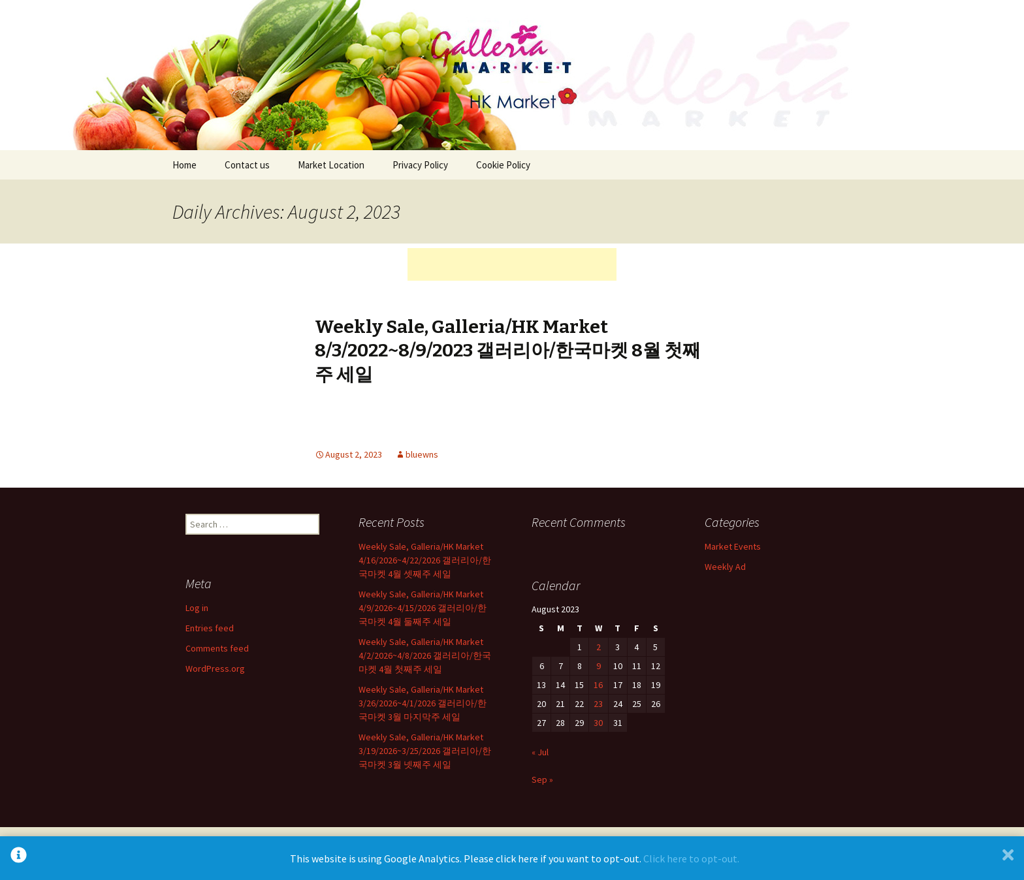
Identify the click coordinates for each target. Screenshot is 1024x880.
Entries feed (209, 628)
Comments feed (217, 648)
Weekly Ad (725, 567)
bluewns (422, 454)
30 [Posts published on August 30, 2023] (598, 723)
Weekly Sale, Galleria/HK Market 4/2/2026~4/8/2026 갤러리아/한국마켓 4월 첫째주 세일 (425, 655)
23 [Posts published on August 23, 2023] (598, 704)
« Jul (540, 752)
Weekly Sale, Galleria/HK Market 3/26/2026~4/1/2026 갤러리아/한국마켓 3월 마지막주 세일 (423, 703)
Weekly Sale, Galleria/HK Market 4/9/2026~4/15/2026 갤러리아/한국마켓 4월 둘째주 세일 (423, 607)
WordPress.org (215, 668)
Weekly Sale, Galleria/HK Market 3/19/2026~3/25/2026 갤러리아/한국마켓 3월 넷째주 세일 (425, 750)
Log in (196, 608)
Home (184, 165)
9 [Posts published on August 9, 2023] (598, 666)
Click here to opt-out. (691, 858)
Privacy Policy (420, 165)
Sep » (542, 779)
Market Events (733, 546)
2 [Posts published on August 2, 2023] (598, 647)
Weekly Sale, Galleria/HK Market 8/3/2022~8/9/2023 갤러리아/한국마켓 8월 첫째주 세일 (508, 350)
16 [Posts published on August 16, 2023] (598, 685)
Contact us (247, 165)
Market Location (331, 165)
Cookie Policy (503, 165)
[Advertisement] (512, 264)
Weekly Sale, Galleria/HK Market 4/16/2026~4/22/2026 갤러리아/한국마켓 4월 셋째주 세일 (425, 560)
